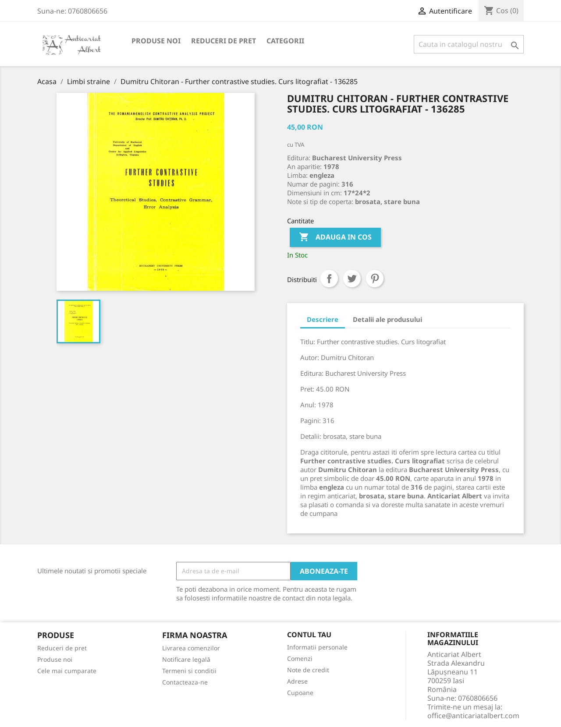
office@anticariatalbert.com (473, 715)
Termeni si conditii (189, 671)
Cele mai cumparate (66, 671)
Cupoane (300, 692)
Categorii (285, 41)
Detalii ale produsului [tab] (387, 319)
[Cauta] (469, 44)
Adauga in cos (335, 237)
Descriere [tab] (322, 319)
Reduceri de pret (223, 41)
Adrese (297, 681)
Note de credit (308, 670)
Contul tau (309, 635)
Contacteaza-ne (185, 682)
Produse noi (156, 41)
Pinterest (374, 278)
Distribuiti (329, 278)
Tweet (352, 278)
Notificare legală (186, 659)
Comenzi (299, 658)
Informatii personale (317, 647)
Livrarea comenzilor (191, 648)
